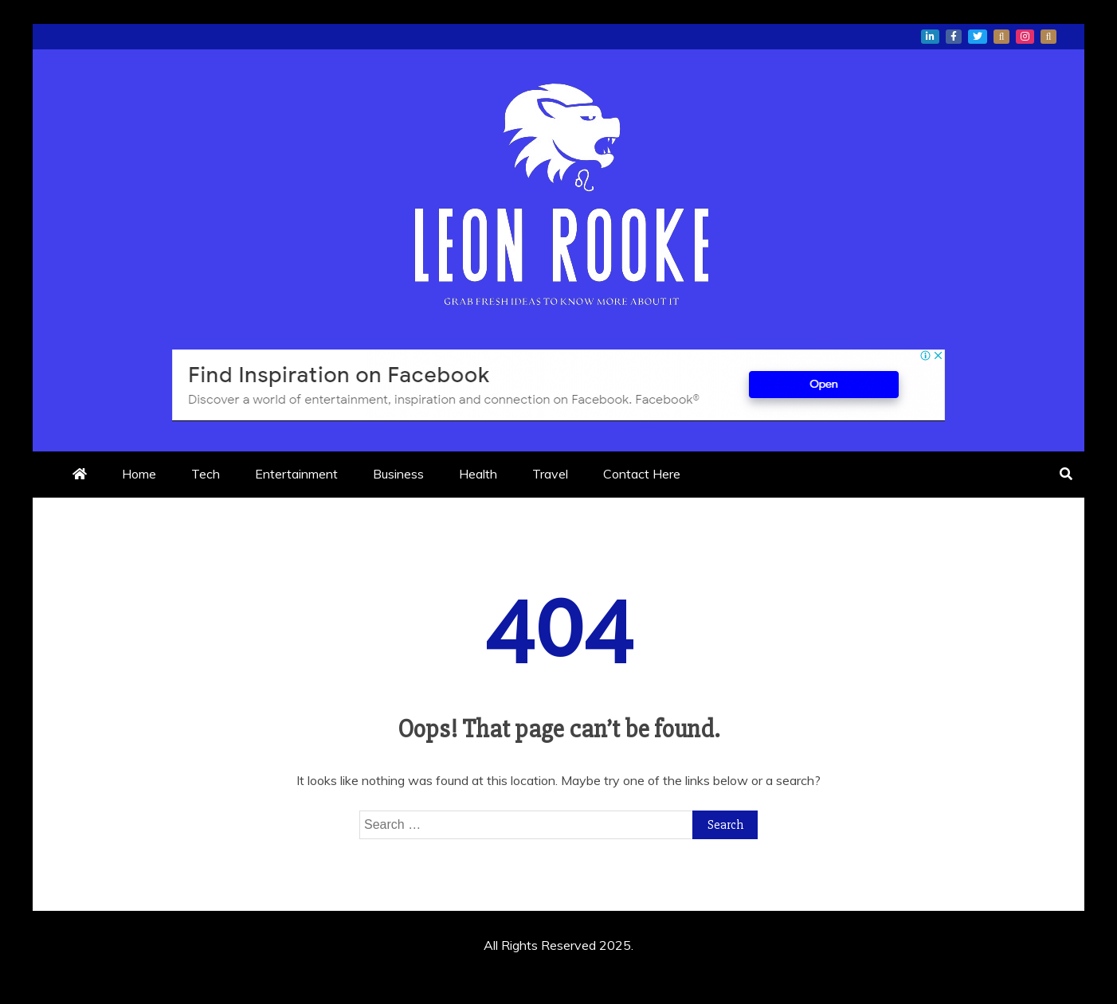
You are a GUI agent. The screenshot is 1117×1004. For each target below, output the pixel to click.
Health (478, 474)
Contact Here (641, 474)
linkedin (930, 36)
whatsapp (1001, 36)
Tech (205, 474)
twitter (977, 36)
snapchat (1048, 36)
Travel (550, 474)
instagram (1025, 36)
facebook (954, 36)
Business (398, 474)
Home (139, 474)
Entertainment (296, 474)
